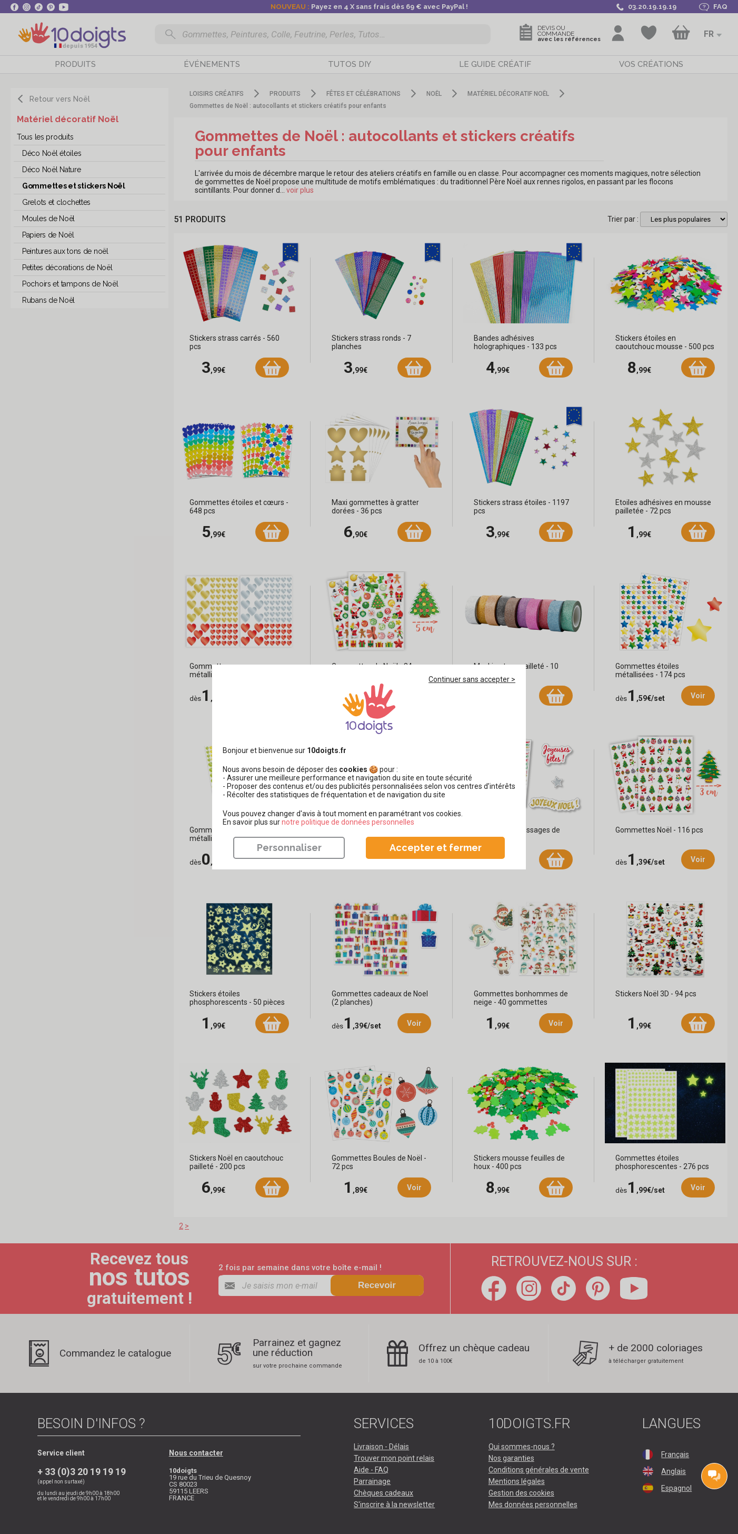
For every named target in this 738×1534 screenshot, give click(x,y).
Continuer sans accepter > (471, 679)
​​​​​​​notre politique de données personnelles (348, 822)
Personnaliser (289, 847)
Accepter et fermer (436, 847)
